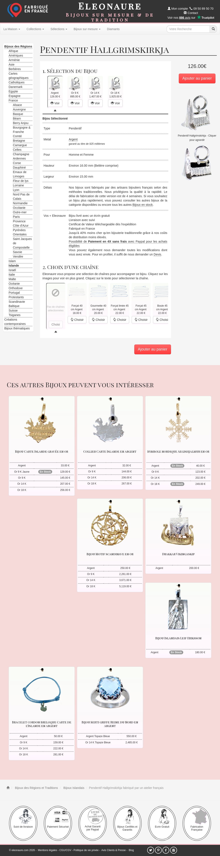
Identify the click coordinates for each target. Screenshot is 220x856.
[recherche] (213, 29)
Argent (73, 139)
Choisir (77, 319)
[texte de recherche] (188, 29)
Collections (35, 29)
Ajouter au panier (197, 78)
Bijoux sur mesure (87, 29)
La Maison (11, 29)
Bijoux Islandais (73, 788)
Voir (55, 103)
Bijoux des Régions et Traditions (36, 788)
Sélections (58, 29)
